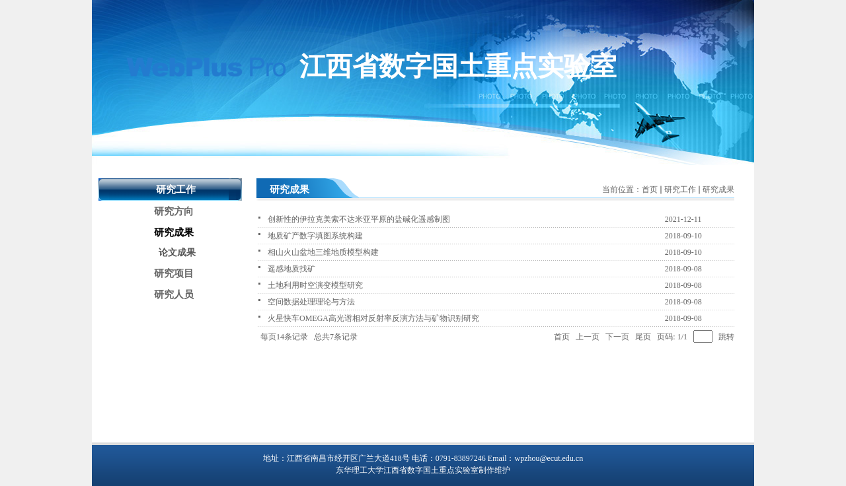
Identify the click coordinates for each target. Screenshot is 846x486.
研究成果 (718, 189)
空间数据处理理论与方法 (311, 301)
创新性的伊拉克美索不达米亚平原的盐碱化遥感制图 (359, 219)
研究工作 (680, 189)
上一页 (587, 336)
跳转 (726, 336)
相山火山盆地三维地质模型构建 (323, 252)
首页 (650, 189)
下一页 (617, 336)
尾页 (643, 336)
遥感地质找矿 (291, 268)
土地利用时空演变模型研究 (315, 285)
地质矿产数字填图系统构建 (315, 235)
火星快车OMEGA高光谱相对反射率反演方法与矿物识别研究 (373, 318)
